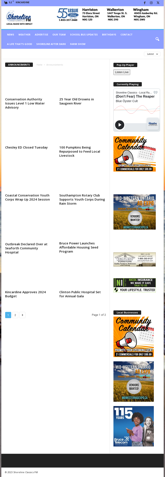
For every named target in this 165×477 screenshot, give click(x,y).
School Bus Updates (84, 34)
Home (39, 64)
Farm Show (78, 44)
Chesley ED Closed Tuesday (26, 147)
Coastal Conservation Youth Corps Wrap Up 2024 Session (27, 197)
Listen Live (121, 72)
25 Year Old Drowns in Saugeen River (76, 101)
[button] (157, 39)
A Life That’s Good (19, 44)
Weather (24, 34)
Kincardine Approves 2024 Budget (25, 294)
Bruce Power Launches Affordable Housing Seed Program (78, 247)
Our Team (59, 34)
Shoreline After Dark (51, 44)
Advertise (41, 34)
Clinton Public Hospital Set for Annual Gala (80, 294)
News (10, 34)
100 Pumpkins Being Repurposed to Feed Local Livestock (79, 151)
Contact (127, 34)
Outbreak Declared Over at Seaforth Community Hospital (26, 248)
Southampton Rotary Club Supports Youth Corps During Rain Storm (82, 199)
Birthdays (109, 34)
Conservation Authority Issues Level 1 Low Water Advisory (25, 103)
